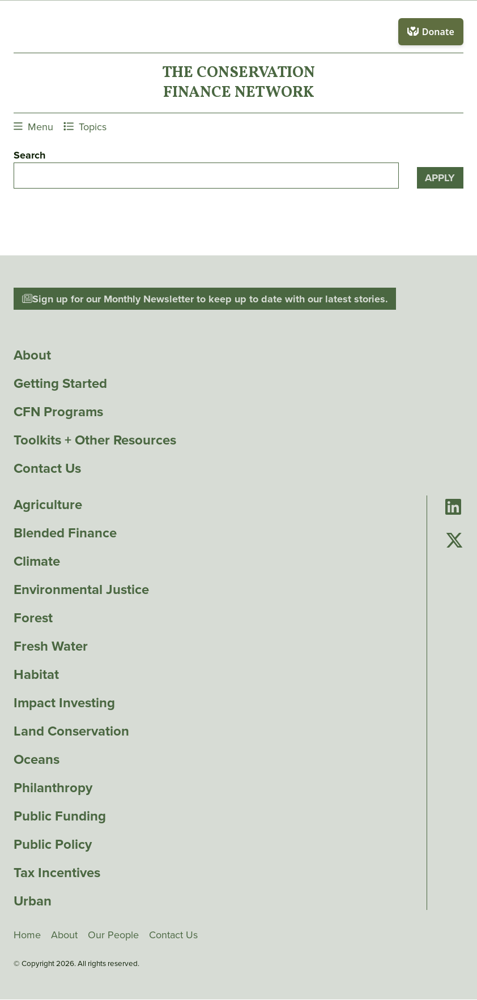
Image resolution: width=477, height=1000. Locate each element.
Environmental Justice (81, 589)
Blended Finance (65, 533)
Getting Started (60, 383)
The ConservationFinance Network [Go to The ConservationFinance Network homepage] (238, 82)
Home (27, 935)
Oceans (36, 759)
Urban (33, 901)
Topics (85, 126)
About (32, 355)
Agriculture (48, 504)
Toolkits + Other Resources (95, 440)
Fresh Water (51, 646)
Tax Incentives (57, 873)
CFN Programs (58, 412)
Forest (33, 618)
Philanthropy (53, 788)
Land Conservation (71, 731)
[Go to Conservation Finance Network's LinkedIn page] (453, 507)
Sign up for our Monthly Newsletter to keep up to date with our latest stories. (205, 299)
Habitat (36, 674)
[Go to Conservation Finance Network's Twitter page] (454, 540)
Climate (37, 561)
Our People (113, 935)
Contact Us (47, 468)
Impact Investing (64, 703)
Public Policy (53, 844)
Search (29, 155)
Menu (33, 126)
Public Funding (60, 816)
